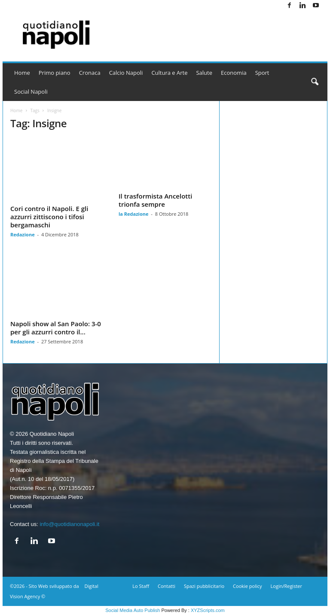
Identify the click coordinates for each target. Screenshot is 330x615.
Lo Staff (140, 586)
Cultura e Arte (169, 72)
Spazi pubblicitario (204, 586)
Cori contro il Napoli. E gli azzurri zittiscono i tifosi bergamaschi (49, 216)
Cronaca (90, 72)
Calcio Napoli (126, 72)
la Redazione (134, 214)
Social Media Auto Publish (132, 610)
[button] (314, 82)
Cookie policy (247, 586)
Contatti (166, 586)
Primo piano (54, 72)
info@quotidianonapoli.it (69, 524)
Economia (234, 72)
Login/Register (286, 586)
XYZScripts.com (208, 610)
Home (22, 72)
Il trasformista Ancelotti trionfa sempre (155, 200)
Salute (204, 72)
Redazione (22, 234)
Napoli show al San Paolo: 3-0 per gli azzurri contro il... (55, 327)
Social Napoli (31, 91)
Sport (262, 72)
